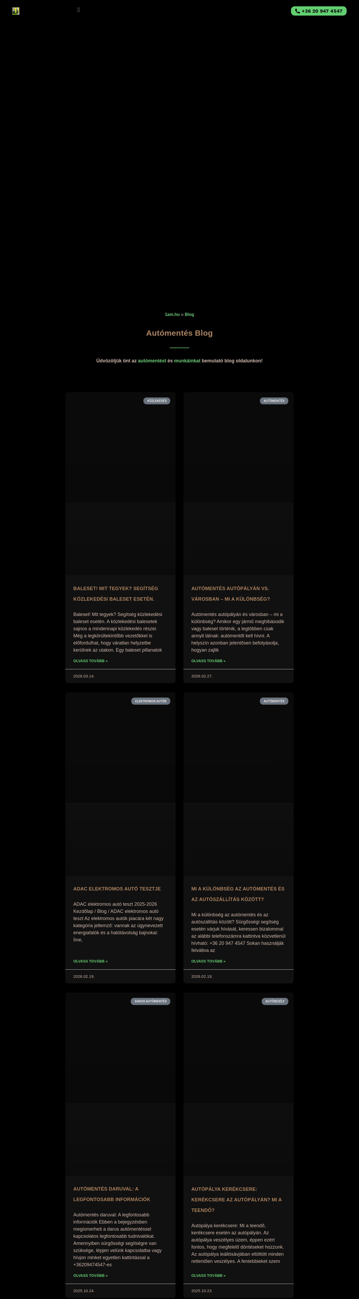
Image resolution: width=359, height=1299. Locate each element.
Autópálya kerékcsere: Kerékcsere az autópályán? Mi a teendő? (236, 1200)
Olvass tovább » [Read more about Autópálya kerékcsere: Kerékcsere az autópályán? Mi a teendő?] (208, 1275)
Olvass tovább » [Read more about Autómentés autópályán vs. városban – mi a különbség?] (208, 661)
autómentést (152, 360)
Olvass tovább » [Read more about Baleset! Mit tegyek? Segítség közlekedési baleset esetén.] (90, 661)
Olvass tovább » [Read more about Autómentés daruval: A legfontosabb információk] (90, 1275)
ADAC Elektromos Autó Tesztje (117, 889)
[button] (78, 9)
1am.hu (172, 314)
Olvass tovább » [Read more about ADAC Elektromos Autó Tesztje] (90, 961)
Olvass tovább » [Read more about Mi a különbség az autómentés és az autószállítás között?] (208, 961)
